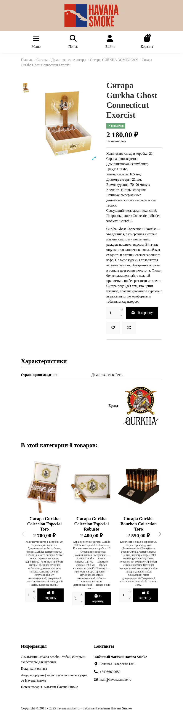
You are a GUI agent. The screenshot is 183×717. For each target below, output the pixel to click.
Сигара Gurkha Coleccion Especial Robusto (91, 523)
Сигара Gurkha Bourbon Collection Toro (138, 523)
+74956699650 (110, 672)
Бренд (113, 405)
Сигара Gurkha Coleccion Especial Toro (44, 523)
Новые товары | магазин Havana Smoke (49, 687)
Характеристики (44, 361)
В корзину (142, 313)
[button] (23, 534)
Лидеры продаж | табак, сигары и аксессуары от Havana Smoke (54, 677)
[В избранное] (113, 328)
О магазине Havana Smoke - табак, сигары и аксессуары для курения (53, 659)
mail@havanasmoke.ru (116, 679)
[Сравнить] (129, 328)
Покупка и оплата (34, 668)
